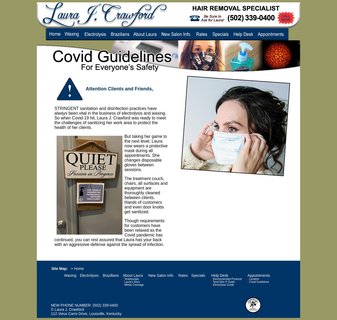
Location (254, 279)
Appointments (258, 275)
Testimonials (132, 279)
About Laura (133, 275)
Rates (183, 275)
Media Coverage (134, 284)
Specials (198, 275)
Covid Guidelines (259, 281)
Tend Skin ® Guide (224, 281)
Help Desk (219, 275)
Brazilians (111, 275)
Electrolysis (89, 275)
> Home (77, 268)
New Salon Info (160, 275)
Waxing (70, 275)
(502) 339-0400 (105, 305)
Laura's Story (132, 281)
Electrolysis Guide (223, 284)
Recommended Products (227, 279)
